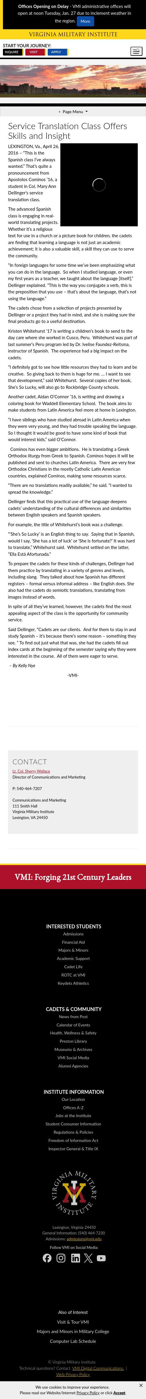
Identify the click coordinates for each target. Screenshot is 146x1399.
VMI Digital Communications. (98, 1368)
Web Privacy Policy (73, 1374)
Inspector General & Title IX (73, 1148)
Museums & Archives (73, 1049)
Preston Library (73, 1041)
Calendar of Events (73, 1024)
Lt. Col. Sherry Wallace (31, 771)
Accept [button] (119, 1392)
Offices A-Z (73, 1107)
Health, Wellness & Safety (73, 1032)
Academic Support (73, 958)
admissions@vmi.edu (84, 1238)
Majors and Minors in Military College (73, 1331)
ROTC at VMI (73, 974)
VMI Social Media (73, 1057)
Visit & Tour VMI (73, 1322)
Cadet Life (73, 966)
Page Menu (73, 111)
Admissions (73, 933)
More (85, 21)
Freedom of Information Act (73, 1140)
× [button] (141, 1385)
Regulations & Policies (73, 1132)
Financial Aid (73, 942)
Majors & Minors (73, 950)
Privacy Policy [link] (88, 1392)
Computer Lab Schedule (73, 1341)
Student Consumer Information (73, 1123)
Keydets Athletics (73, 983)
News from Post (73, 1016)
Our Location (73, 1099)
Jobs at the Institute (73, 1115)
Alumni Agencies (73, 1065)
